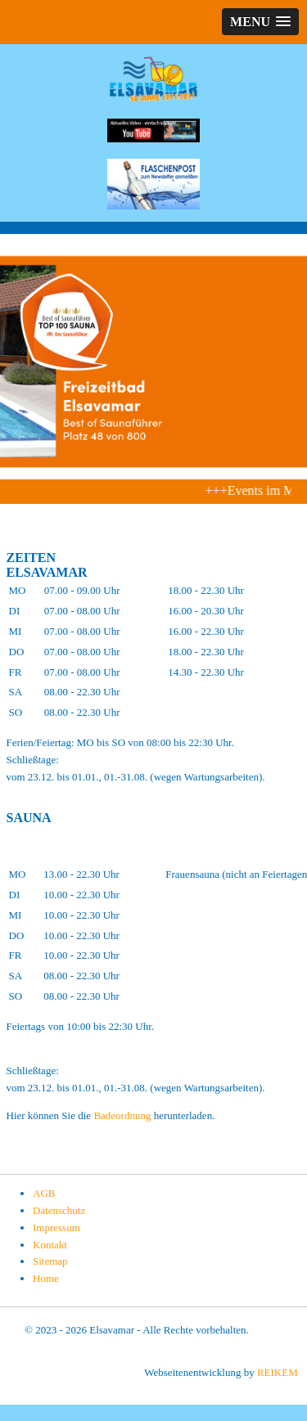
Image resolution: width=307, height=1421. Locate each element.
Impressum (56, 1227)
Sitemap (50, 1261)
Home (46, 1278)
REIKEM (277, 1372)
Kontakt (50, 1245)
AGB (44, 1193)
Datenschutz (59, 1210)
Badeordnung (123, 1115)
